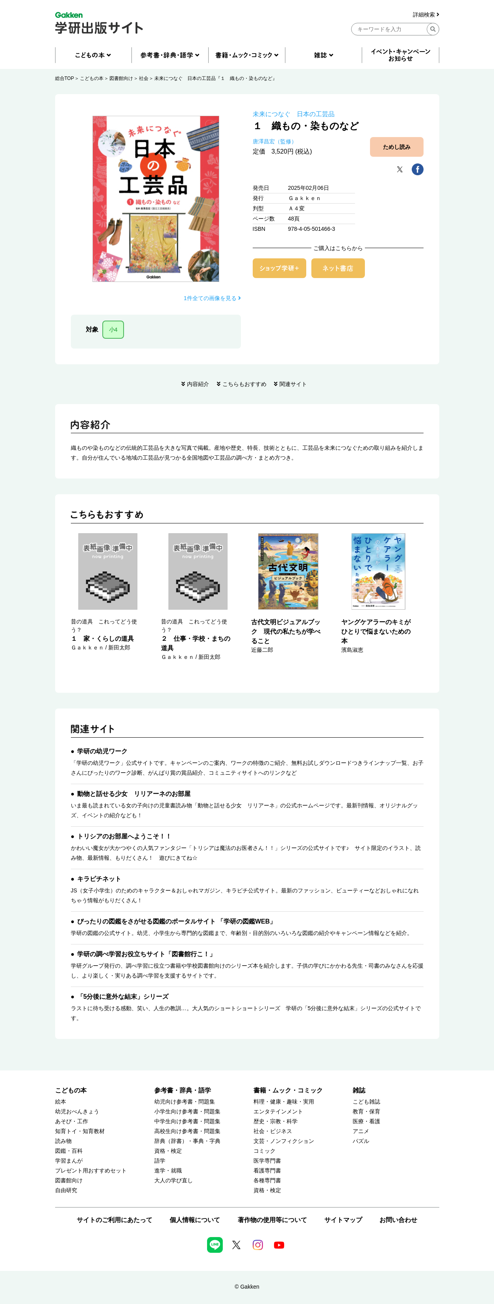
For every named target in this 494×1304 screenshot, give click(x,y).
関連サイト (293, 384)
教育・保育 (366, 1112)
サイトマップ (343, 1220)
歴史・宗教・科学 (275, 1121)
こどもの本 (92, 78)
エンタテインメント (278, 1112)
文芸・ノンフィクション (283, 1141)
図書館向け (121, 78)
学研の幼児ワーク (102, 751)
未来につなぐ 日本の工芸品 (294, 114)
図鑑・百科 (69, 1151)
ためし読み (397, 147)
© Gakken (247, 1287)
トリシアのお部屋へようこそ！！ (124, 836)
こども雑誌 (366, 1102)
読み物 (63, 1141)
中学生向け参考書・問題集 (187, 1121)
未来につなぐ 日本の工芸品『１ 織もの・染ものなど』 (215, 78)
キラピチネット (99, 879)
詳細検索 (426, 15)
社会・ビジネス (272, 1131)
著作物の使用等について (272, 1220)
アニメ (361, 1131)
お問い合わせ (398, 1220)
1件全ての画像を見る (212, 298)
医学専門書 (267, 1161)
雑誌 (359, 1090)
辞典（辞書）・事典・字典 (187, 1141)
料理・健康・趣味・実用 (283, 1102)
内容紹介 (198, 384)
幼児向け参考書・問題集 (184, 1102)
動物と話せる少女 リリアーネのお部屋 (134, 793)
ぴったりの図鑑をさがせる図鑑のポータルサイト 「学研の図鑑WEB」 (176, 921)
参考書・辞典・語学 (182, 1090)
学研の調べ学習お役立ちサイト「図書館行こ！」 (146, 954)
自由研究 (66, 1190)
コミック (264, 1151)
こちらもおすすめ (244, 384)
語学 (159, 1161)
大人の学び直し (173, 1180)
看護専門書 (267, 1171)
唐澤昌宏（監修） (275, 141)
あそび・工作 (71, 1121)
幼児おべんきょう (77, 1112)
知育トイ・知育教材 (80, 1131)
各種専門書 (267, 1180)
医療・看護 (366, 1121)
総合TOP (64, 78)
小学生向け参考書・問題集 (187, 1112)
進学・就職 (168, 1171)
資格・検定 (168, 1151)
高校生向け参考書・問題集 (187, 1131)
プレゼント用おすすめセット (91, 1171)
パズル (361, 1141)
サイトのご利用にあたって (114, 1220)
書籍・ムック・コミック (288, 1090)
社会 (143, 78)
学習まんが (69, 1161)
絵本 (60, 1102)
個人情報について (195, 1220)
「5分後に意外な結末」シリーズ (123, 996)
